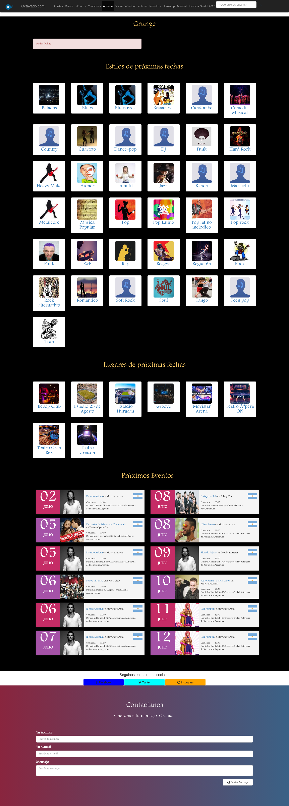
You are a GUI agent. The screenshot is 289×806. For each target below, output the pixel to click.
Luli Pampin (207, 609)
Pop (125, 223)
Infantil (125, 186)
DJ (163, 150)
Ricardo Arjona (94, 496)
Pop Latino (163, 223)
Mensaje (42, 762)
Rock (240, 264)
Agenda (108, 6)
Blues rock (125, 108)
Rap (125, 264)
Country (49, 150)
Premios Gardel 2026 (202, 6)
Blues (87, 108)
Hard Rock (239, 150)
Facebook (103, 682)
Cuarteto (87, 150)
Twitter (144, 682)
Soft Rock (125, 301)
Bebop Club (49, 407)
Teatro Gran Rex (49, 450)
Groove (163, 407)
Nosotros (155, 6)
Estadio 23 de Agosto (87, 409)
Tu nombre (44, 733)
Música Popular (87, 225)
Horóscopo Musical (175, 6)
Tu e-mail (43, 747)
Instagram (185, 682)
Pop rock (240, 223)
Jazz (164, 186)
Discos (69, 6)
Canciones (94, 6)
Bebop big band (94, 581)
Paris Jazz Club (209, 496)
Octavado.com (33, 6)
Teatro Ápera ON (240, 409)
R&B (87, 264)
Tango (202, 301)
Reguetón (201, 264)
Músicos (80, 6)
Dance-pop (125, 150)
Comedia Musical (240, 110)
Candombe (201, 108)
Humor (87, 186)
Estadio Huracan (125, 409)
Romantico (87, 301)
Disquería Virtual (125, 6)
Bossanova (163, 108)
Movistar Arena (202, 409)
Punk (49, 264)
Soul (163, 301)
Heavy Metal (49, 186)
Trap (49, 342)
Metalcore (49, 223)
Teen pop (240, 301)
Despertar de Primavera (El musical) (105, 524)
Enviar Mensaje (238, 782)
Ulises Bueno (208, 524)
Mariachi (240, 186)
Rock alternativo (49, 303)
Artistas (58, 6)
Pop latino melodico (202, 225)
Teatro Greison (87, 450)
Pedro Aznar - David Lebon (215, 581)
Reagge (164, 264)
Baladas (49, 108)
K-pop (201, 186)
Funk (202, 150)
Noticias (142, 6)
